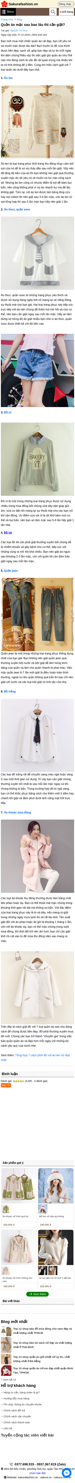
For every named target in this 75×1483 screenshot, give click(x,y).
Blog (19, 19)
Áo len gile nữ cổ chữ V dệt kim (55, 1278)
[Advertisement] (37, 1124)
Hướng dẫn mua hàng (16, 1398)
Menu (10, 11)
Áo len (8, 77)
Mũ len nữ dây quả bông (51, 1216)
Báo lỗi (6, 1085)
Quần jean (11, 570)
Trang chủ (7, 19)
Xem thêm (39, 1294)
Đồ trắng (10, 691)
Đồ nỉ (7, 412)
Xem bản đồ (37, 1473)
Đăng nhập (65, 4)
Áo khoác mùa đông (17, 812)
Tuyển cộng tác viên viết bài (27, 1435)
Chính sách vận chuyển (17, 1416)
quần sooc (23, 209)
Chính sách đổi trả (14, 1410)
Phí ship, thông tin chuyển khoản (23, 1404)
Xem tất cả (9, 1379)
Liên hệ (8, 1428)
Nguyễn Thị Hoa (18, 30)
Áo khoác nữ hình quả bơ (15, 1216)
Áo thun (9, 209)
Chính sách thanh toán (17, 1422)
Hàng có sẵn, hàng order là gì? (22, 1392)
